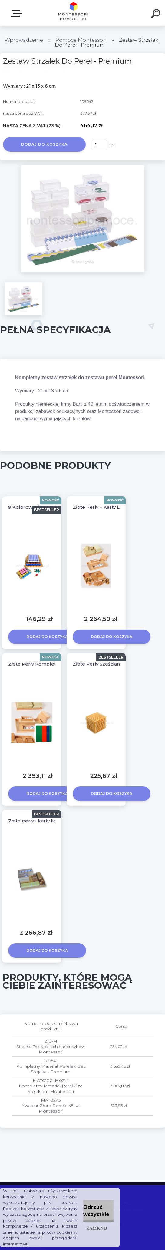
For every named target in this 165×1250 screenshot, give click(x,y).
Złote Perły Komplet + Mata (40, 664)
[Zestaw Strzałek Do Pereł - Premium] (82, 167)
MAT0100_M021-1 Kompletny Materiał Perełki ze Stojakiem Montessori (51, 1086)
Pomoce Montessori (81, 40)
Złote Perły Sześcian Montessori (110, 664)
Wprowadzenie (24, 40)
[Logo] (73, 13)
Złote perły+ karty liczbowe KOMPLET (52, 820)
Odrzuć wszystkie (96, 1210)
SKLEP (18, 13)
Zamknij (96, 1228)
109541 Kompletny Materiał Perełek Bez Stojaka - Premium (50, 1066)
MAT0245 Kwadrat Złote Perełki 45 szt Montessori (50, 1105)
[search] (156, 14)
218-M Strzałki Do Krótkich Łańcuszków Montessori (50, 1046)
